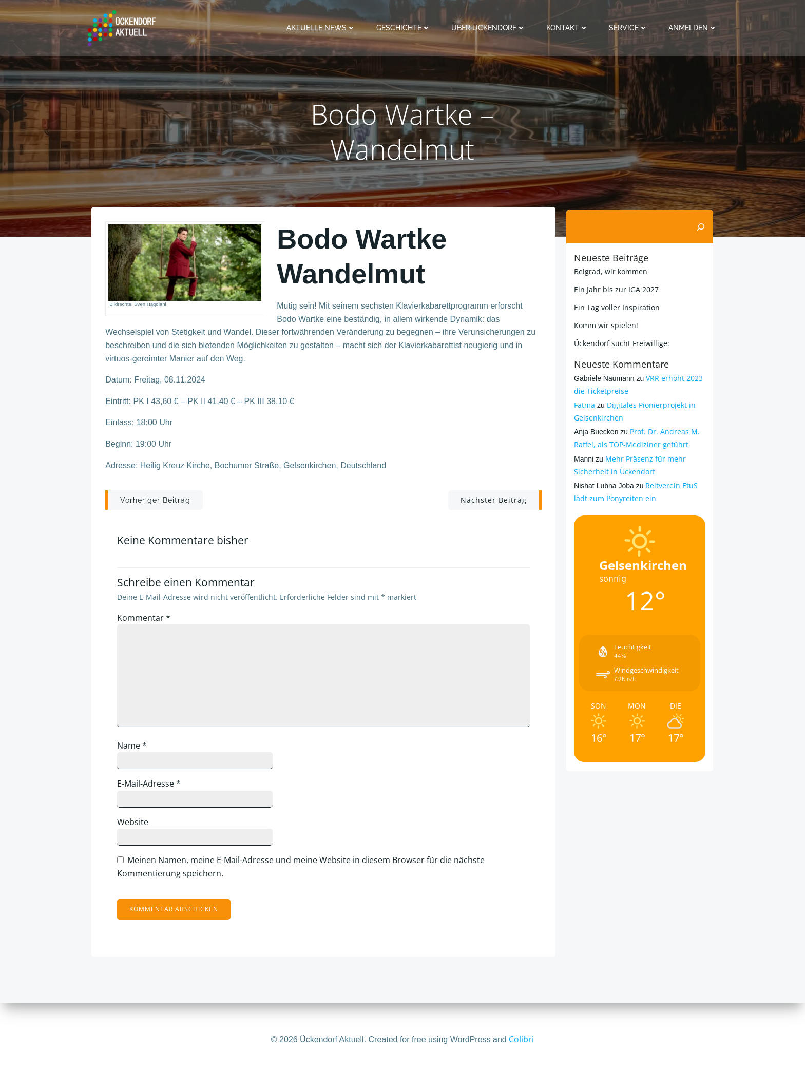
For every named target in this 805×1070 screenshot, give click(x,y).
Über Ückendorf (490, 28)
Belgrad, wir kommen (609, 271)
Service (629, 28)
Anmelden (694, 28)
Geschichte (405, 28)
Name (136, 750)
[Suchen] (702, 226)
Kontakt (569, 28)
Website (136, 826)
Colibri (521, 1039)
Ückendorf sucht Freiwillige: (620, 343)
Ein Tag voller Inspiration (615, 307)
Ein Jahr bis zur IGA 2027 (614, 289)
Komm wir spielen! (604, 325)
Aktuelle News (322, 28)
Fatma (582, 404)
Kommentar (148, 622)
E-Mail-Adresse (153, 788)
